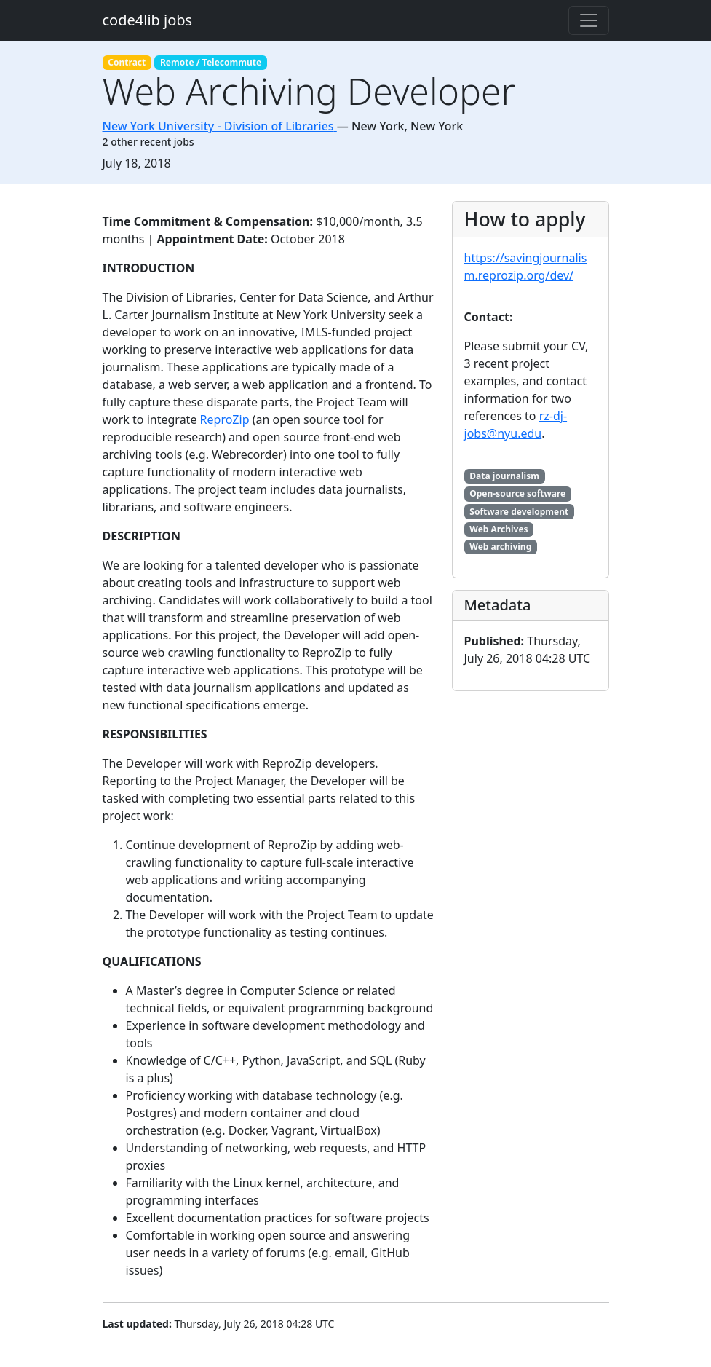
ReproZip (225, 419)
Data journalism (504, 476)
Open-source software (517, 493)
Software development (518, 511)
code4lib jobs (148, 20)
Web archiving (500, 546)
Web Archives (498, 529)
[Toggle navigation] (588, 20)
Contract (127, 62)
